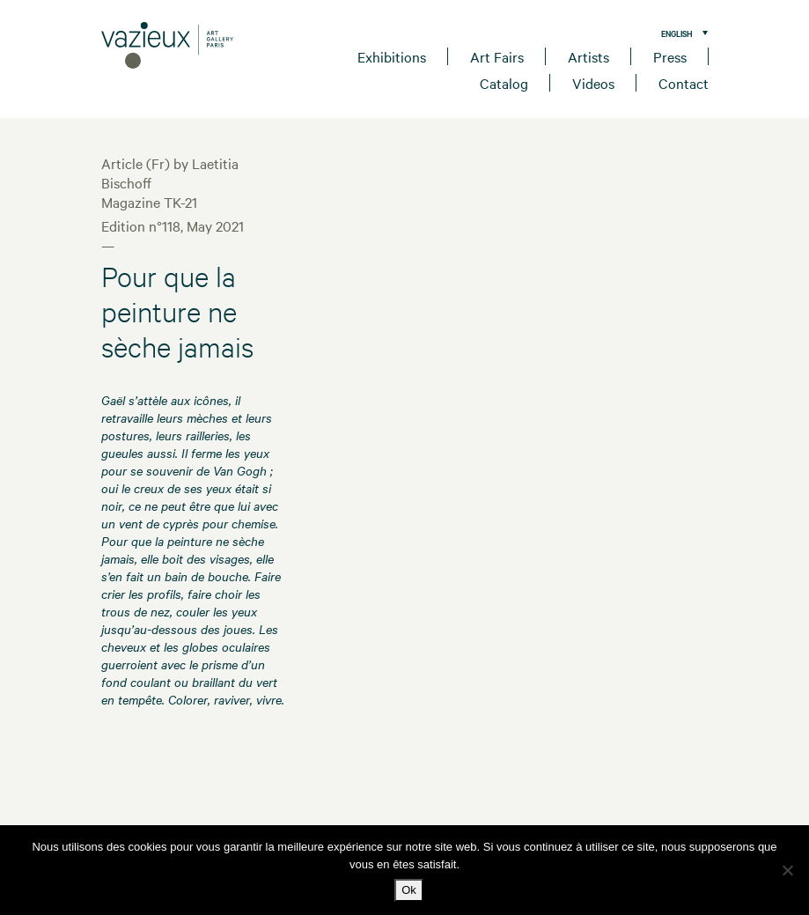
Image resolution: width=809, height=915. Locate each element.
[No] (787, 870)
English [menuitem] (677, 33)
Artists (588, 56)
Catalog (504, 82)
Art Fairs (497, 56)
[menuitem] (680, 32)
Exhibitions (391, 56)
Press (670, 56)
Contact (683, 82)
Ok (408, 890)
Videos (593, 82)
